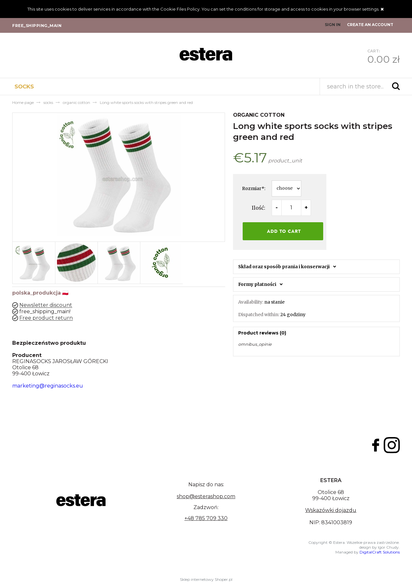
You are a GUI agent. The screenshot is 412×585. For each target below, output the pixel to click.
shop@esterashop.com (206, 496)
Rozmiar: (253, 188)
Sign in (333, 25)
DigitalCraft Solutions (380, 552)
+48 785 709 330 (206, 518)
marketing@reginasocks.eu (47, 386)
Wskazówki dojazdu (330, 510)
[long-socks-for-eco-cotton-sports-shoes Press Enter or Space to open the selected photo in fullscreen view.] (119, 174)
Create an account (370, 25)
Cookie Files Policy (180, 9)
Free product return (46, 318)
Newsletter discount (45, 305)
